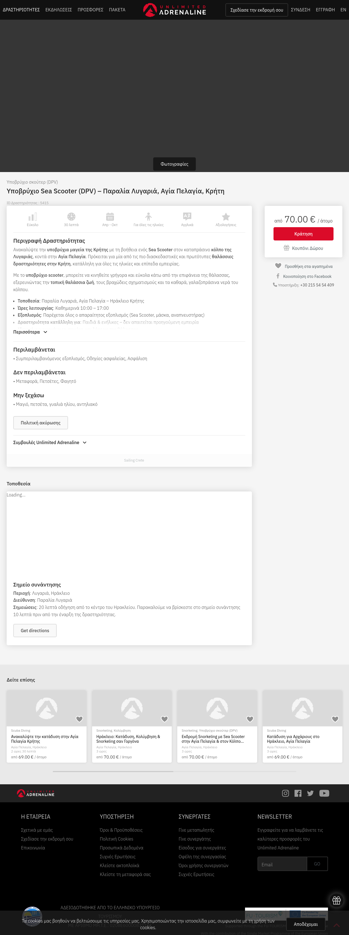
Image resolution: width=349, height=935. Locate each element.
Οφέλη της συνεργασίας (202, 856)
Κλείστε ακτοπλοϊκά (119, 865)
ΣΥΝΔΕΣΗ (300, 9)
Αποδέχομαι (306, 924)
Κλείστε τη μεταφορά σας (125, 874)
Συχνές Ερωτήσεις (118, 856)
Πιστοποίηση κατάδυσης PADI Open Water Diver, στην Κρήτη (214, 739)
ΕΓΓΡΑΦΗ (325, 9)
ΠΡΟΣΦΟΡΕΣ (91, 9)
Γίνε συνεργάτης (195, 839)
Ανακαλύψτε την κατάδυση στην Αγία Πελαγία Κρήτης (301, 739)
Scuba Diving (20, 730)
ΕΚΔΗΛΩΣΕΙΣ (58, 9)
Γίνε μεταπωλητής (196, 830)
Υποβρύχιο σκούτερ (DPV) (32, 182)
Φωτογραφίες (175, 164)
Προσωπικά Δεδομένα (121, 848)
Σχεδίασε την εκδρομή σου (256, 10)
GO (317, 864)
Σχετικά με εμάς (37, 830)
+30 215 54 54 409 (317, 285)
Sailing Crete (134, 460)
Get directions (35, 630)
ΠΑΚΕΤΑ (117, 9)
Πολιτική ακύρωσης (41, 423)
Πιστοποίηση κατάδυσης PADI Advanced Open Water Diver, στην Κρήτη (127, 739)
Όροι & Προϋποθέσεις (121, 830)
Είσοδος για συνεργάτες (202, 848)
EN (343, 9)
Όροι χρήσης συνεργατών (203, 865)
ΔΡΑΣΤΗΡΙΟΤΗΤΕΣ (21, 9)
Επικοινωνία (33, 848)
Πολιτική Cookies (116, 839)
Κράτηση (304, 234)
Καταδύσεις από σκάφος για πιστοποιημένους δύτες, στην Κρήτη (43, 739)
